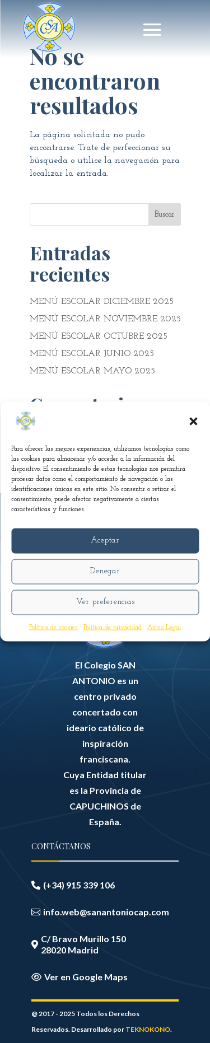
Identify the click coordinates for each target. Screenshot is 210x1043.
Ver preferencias (105, 602)
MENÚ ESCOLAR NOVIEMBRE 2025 (105, 319)
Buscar (165, 215)
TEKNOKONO (147, 1029)
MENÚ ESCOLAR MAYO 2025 (92, 371)
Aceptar (105, 540)
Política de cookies (53, 627)
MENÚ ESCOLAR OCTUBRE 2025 (98, 336)
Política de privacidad (112, 627)
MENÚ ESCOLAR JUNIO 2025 (92, 353)
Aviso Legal (164, 627)
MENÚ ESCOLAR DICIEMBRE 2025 (102, 301)
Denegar (105, 571)
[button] (193, 421)
